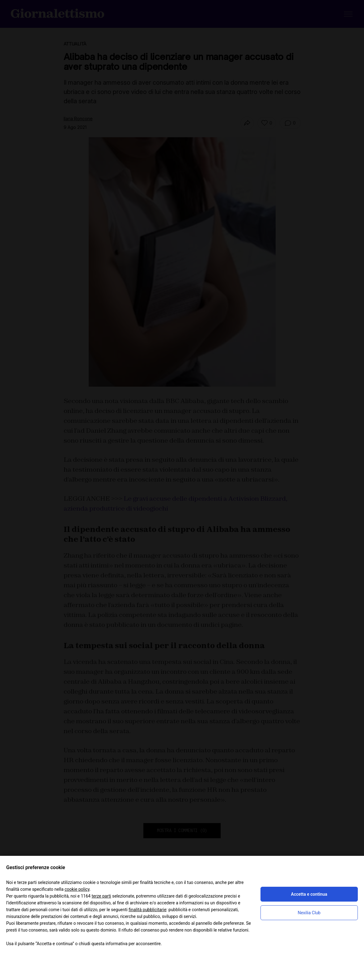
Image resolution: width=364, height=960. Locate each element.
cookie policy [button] (77, 889)
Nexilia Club (309, 912)
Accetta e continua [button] (309, 894)
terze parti (101, 896)
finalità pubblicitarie (147, 909)
